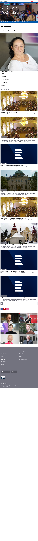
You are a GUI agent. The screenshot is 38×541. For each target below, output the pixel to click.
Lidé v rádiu (21, 354)
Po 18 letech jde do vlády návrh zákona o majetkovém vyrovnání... (15, 244)
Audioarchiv (3, 362)
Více (28, 21)
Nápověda (21, 353)
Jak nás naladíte (22, 351)
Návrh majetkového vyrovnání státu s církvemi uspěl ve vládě (14, 191)
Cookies (2, 385)
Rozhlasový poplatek (23, 359)
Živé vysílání (3, 361)
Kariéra (20, 356)
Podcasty (2, 364)
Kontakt (20, 357)
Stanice (2, 354)
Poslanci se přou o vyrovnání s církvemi (9, 112)
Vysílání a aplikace (21, 21)
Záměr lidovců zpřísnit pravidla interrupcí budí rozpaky (12, 165)
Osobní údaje (7, 385)
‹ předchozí (2, 303)
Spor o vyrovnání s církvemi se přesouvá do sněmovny (12, 138)
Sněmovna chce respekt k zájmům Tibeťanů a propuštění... (13, 218)
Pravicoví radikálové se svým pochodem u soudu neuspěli (13, 297)
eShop (2, 356)
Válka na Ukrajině (4, 351)
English (17, 385)
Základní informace (5, 21)
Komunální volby (4, 353)
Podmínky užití (12, 385)
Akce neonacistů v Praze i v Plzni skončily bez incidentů (13, 271)
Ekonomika (13, 21)
